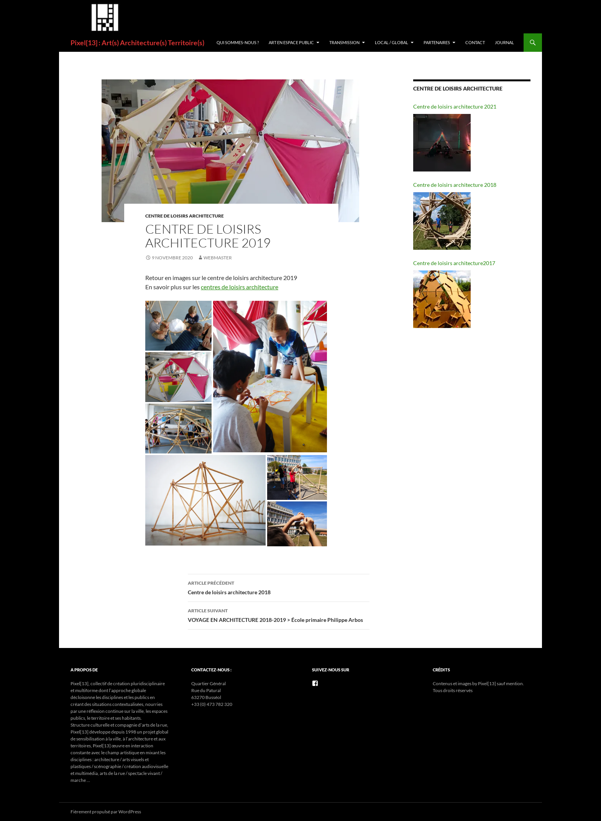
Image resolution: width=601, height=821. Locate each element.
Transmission (344, 42)
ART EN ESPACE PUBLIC (291, 42)
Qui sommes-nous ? (238, 42)
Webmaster (218, 257)
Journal (504, 42)
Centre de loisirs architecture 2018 (278, 587)
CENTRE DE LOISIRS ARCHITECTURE (184, 216)
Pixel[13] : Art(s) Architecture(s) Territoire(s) (137, 42)
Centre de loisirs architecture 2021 (454, 106)
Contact (475, 42)
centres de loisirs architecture (239, 286)
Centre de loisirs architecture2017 (454, 263)
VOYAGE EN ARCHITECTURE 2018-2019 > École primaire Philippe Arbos (278, 614)
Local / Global (391, 42)
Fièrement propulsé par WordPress (106, 811)
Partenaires (437, 42)
